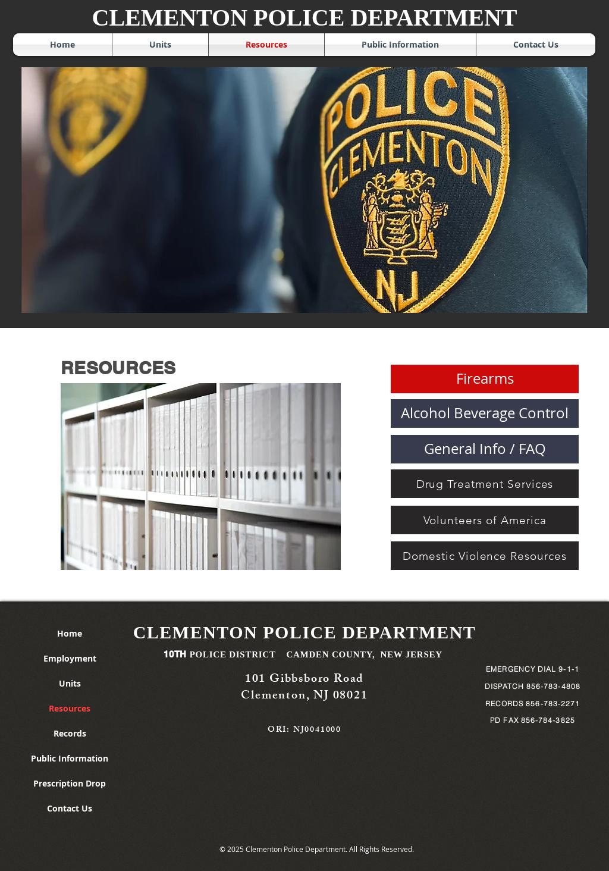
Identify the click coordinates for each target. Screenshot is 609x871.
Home (69, 633)
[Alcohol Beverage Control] (485, 413)
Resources (69, 708)
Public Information (69, 758)
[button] (485, 449)
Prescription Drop (69, 783)
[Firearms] (485, 379)
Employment (69, 658)
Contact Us (69, 808)
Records (70, 733)
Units (70, 683)
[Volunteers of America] (485, 520)
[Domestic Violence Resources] (485, 555)
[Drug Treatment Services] (485, 483)
